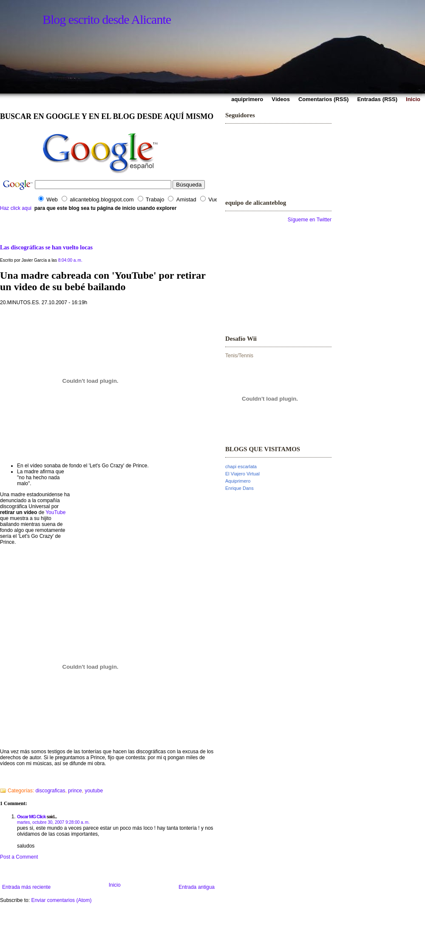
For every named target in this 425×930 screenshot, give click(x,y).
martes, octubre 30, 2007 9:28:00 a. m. (53, 822)
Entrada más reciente (26, 887)
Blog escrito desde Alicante (106, 19)
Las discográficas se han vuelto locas (46, 247)
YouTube (55, 512)
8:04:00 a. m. (70, 260)
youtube (94, 791)
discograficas (50, 791)
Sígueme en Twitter (310, 220)
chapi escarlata (241, 466)
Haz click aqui (15, 208)
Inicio (115, 885)
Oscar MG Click (31, 816)
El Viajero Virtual (242, 473)
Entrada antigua (196, 887)
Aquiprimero (237, 480)
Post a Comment (19, 857)
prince (75, 791)
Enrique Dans (239, 488)
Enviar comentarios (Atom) (61, 900)
